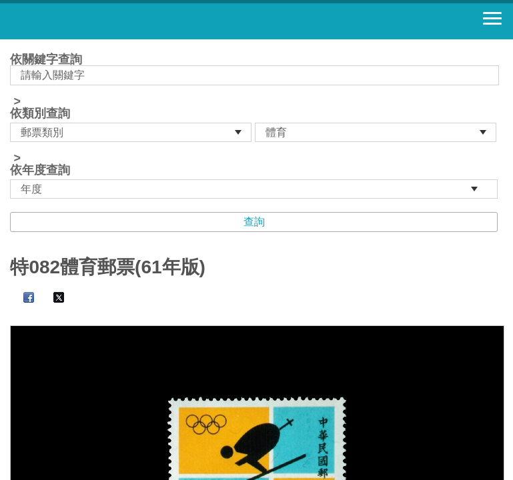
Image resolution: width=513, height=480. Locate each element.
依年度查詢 (40, 170)
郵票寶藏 (83, 21)
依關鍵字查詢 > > (256, 126)
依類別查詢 (40, 113)
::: (14, 45)
